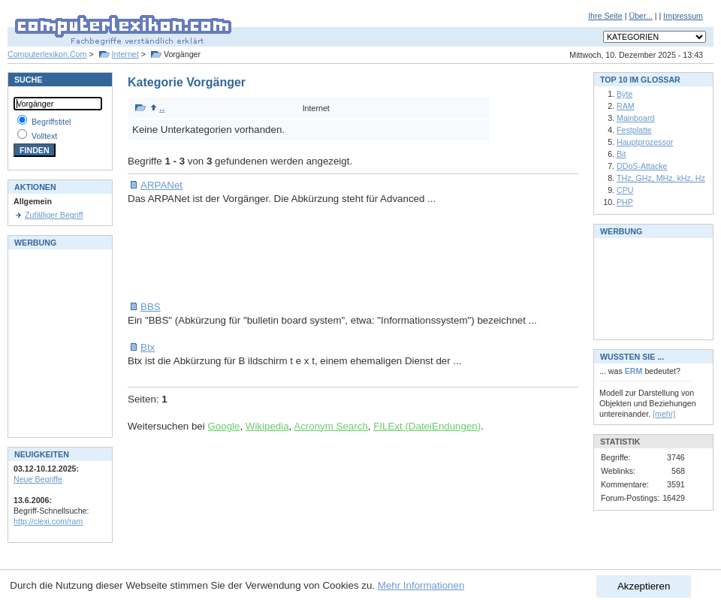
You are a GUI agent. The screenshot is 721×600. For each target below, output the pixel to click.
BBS (150, 306)
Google (223, 426)
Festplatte (634, 129)
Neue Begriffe (38, 479)
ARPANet (161, 185)
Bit (621, 153)
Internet (125, 54)
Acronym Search (331, 426)
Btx (147, 347)
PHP (625, 202)
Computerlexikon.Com (47, 54)
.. (157, 107)
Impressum (683, 15)
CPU (625, 189)
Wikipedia (267, 426)
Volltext (44, 135)
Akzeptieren (643, 586)
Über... (640, 15)
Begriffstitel (51, 121)
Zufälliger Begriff (54, 214)
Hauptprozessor (645, 141)
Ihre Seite (605, 15)
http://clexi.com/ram (48, 521)
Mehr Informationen (421, 585)
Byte (624, 93)
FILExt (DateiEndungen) (427, 426)
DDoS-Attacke (642, 165)
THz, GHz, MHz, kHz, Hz (661, 177)
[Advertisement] (401, 253)
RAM (626, 105)
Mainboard (635, 117)
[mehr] (664, 413)
